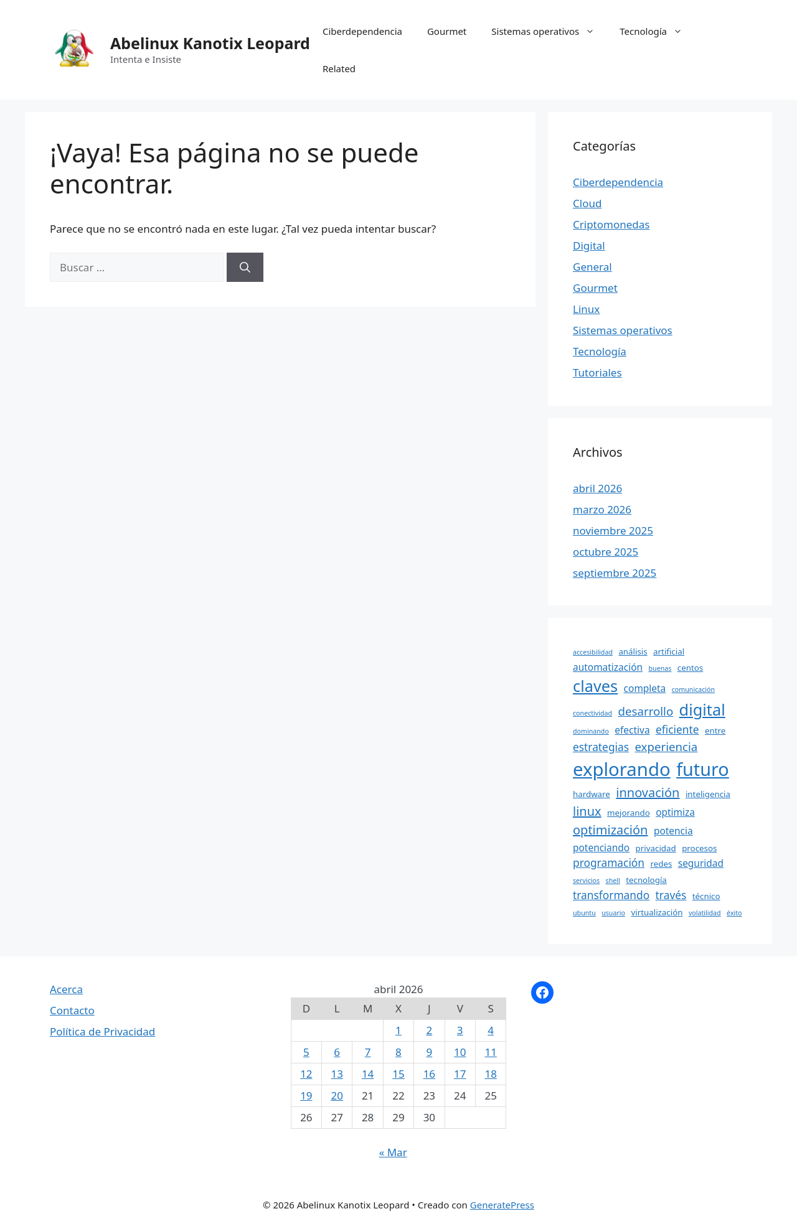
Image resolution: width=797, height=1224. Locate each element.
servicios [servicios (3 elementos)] (586, 880)
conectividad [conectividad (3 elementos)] (592, 713)
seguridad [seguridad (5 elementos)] (701, 863)
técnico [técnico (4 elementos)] (706, 896)
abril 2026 (597, 488)
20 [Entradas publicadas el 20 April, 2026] (337, 1095)
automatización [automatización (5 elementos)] (608, 667)
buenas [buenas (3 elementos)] (660, 668)
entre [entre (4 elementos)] (715, 730)
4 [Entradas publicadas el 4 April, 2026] (491, 1030)
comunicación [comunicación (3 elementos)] (693, 689)
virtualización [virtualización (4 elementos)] (656, 912)
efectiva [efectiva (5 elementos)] (632, 730)
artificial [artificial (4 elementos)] (668, 651)
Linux (586, 309)
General (592, 266)
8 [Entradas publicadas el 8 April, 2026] (398, 1052)
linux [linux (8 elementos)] (587, 811)
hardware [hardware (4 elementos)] (591, 794)
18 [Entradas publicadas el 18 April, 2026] (490, 1074)
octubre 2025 (605, 551)
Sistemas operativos (549, 31)
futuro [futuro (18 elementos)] (702, 769)
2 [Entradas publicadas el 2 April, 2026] (429, 1030)
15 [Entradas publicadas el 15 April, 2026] (398, 1074)
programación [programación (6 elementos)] (608, 862)
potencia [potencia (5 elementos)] (673, 831)
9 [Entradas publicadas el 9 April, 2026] (429, 1052)
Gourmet (446, 31)
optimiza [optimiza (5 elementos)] (675, 812)
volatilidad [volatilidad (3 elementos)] (705, 913)
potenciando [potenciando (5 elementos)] (601, 847)
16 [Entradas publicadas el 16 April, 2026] (429, 1074)
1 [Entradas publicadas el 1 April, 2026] (398, 1030)
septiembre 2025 (614, 573)
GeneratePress (502, 1204)
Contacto (72, 1010)
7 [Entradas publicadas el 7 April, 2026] (368, 1052)
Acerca (66, 989)
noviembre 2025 (613, 530)
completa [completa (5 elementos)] (645, 688)
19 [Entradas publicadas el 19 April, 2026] (306, 1095)
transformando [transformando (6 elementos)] (611, 894)
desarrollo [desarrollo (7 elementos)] (646, 711)
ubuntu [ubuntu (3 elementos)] (584, 913)
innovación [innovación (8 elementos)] (647, 792)
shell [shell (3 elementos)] (613, 880)
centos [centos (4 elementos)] (690, 667)
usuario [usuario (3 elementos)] (613, 913)
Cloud (587, 203)
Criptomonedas (611, 224)
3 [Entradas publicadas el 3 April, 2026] (460, 1030)
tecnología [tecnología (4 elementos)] (646, 879)
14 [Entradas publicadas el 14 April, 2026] (368, 1074)
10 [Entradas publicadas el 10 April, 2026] (460, 1052)
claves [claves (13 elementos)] (595, 685)
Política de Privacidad (102, 1031)
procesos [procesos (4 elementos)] (699, 848)
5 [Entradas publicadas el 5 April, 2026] (306, 1052)
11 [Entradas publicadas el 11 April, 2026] (490, 1052)
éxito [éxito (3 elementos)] (734, 913)
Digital (589, 245)
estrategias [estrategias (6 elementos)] (601, 746)
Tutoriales (597, 372)
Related (339, 68)
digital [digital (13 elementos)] (702, 709)
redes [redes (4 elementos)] (661, 863)
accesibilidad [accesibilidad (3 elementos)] (593, 652)
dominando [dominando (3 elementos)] (591, 731)
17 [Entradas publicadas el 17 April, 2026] (460, 1074)
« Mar (393, 1152)
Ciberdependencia (362, 31)
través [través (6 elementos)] (671, 894)
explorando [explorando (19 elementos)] (622, 769)
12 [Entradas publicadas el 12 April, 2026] (306, 1074)
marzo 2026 (602, 509)
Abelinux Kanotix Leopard (210, 43)
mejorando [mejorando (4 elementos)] (628, 812)
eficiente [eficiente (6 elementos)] (677, 729)
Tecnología (657, 31)
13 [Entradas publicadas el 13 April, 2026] (337, 1074)
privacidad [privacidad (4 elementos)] (656, 848)
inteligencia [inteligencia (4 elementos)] (708, 794)
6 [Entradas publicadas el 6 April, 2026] (337, 1052)
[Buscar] (245, 268)
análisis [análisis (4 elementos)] (632, 651)
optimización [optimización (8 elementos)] (610, 829)
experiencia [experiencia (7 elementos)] (665, 746)
